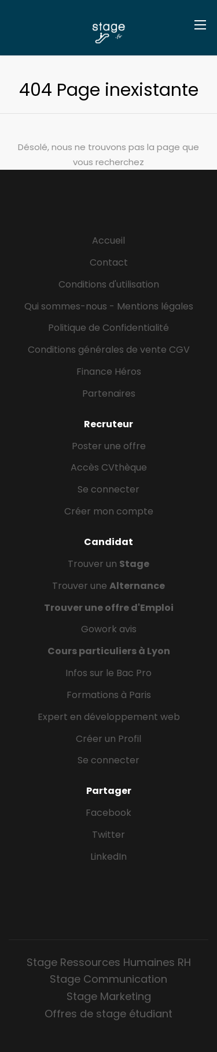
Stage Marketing (109, 996)
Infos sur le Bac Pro (108, 673)
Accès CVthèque (109, 467)
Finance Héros (108, 371)
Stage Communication (108, 979)
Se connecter (108, 489)
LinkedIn (108, 856)
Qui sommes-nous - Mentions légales (108, 306)
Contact (109, 262)
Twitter (108, 834)
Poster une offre (109, 446)
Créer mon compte (108, 511)
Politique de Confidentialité (108, 327)
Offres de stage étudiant (108, 1013)
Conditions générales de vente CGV (109, 349)
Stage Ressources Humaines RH (109, 962)
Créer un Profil (108, 738)
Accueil (108, 240)
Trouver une (108, 585)
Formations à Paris (109, 695)
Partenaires (108, 393)
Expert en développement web (109, 716)
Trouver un (108, 563)
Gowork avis (109, 629)
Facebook (108, 812)
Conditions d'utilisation (108, 284)
